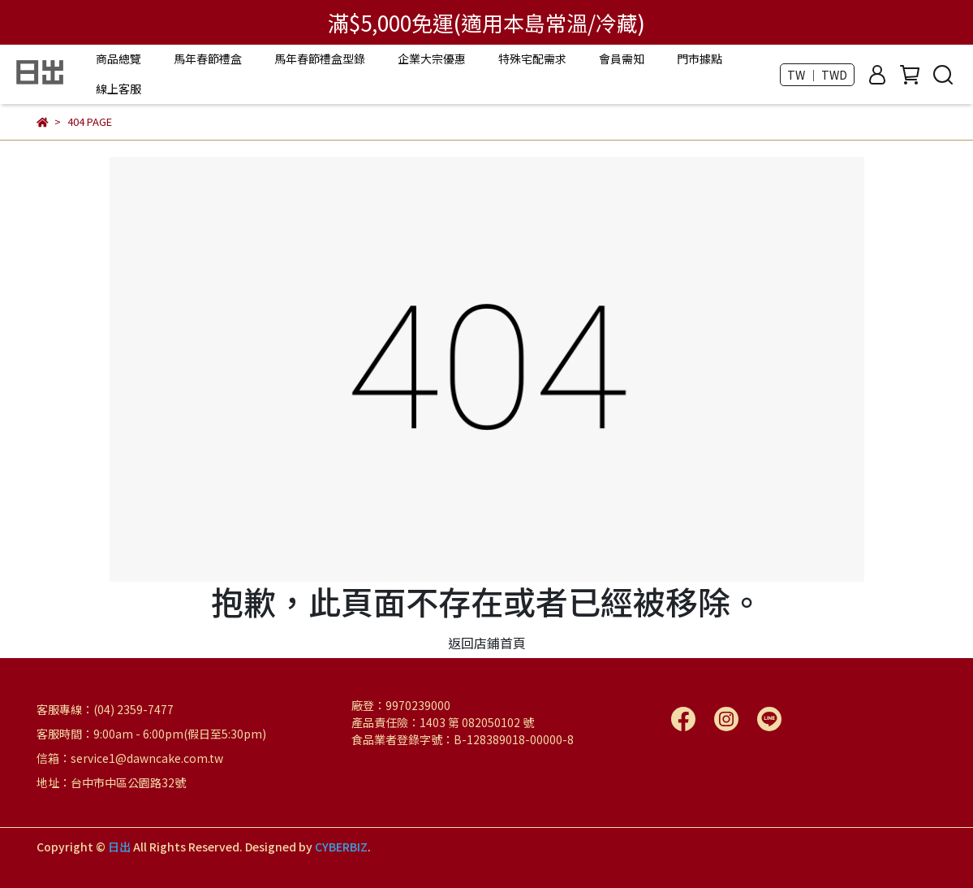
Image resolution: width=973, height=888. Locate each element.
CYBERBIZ (341, 846)
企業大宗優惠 (432, 58)
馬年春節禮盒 (208, 58)
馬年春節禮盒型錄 (319, 58)
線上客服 (118, 88)
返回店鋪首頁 (487, 642)
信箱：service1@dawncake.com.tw (130, 758)
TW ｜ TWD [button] (817, 74)
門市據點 (699, 58)
